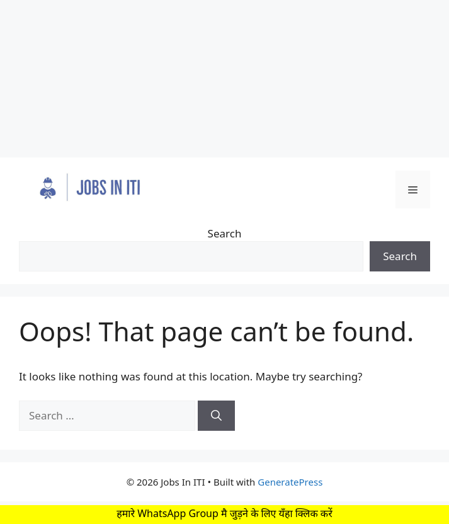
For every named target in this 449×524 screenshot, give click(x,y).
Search (225, 233)
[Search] (216, 416)
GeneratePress (290, 482)
